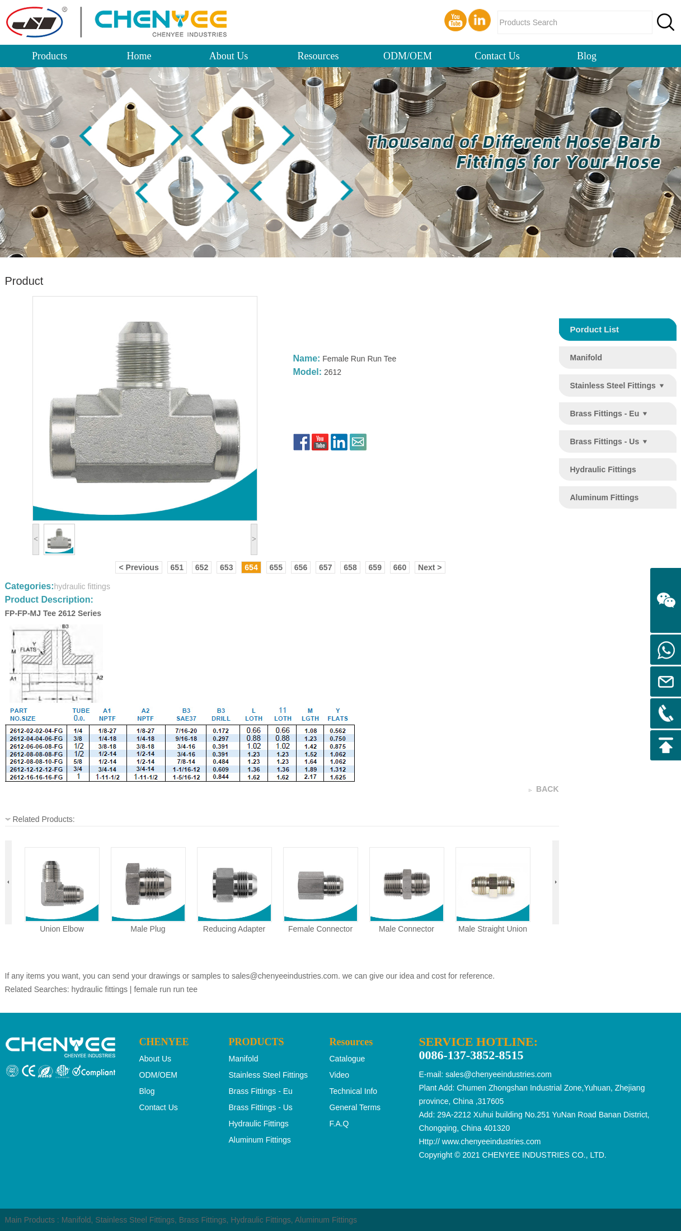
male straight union (492, 928)
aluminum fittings (604, 497)
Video (340, 1074)
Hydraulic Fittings (260, 1219)
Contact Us (497, 56)
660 (399, 567)
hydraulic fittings (603, 469)
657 (325, 567)
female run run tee (166, 989)
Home (139, 56)
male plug (147, 928)
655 (276, 567)
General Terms (355, 1107)
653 (226, 567)
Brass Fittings (203, 1219)
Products (49, 56)
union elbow (62, 928)
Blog (587, 56)
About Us (228, 56)
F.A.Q (339, 1123)
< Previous (138, 567)
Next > (430, 567)
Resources (318, 56)
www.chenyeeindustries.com (491, 1141)
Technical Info (354, 1091)
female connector (320, 928)
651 (177, 567)
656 (300, 567)
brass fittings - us (605, 441)
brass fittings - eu (605, 413)
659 (375, 567)
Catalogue (347, 1058)
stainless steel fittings (613, 385)
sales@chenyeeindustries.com (285, 975)
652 (201, 567)
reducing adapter (234, 928)
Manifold (76, 1219)
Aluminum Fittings (326, 1219)
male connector (406, 928)
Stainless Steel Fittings (135, 1219)
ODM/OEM (407, 56)
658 (350, 567)
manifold (586, 357)
